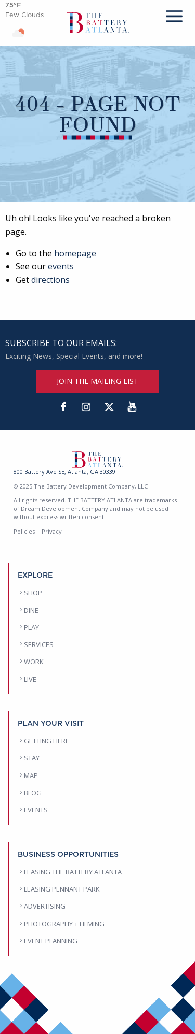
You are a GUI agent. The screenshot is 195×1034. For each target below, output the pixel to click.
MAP (31, 775)
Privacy (52, 531)
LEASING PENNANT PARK (62, 889)
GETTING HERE (46, 740)
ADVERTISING (45, 906)
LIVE (30, 679)
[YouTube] (132, 407)
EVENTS (36, 809)
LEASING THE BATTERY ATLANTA (73, 872)
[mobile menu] (174, 14)
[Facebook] (63, 407)
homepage (75, 253)
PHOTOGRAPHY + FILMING (64, 923)
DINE (31, 610)
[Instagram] (86, 407)
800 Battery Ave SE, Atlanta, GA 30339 (64, 472)
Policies (24, 531)
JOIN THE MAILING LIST (97, 381)
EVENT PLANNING (50, 940)
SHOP (33, 592)
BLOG (33, 792)
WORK (34, 661)
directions (50, 279)
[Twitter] (109, 407)
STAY (32, 758)
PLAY (31, 627)
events (61, 266)
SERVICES (39, 644)
